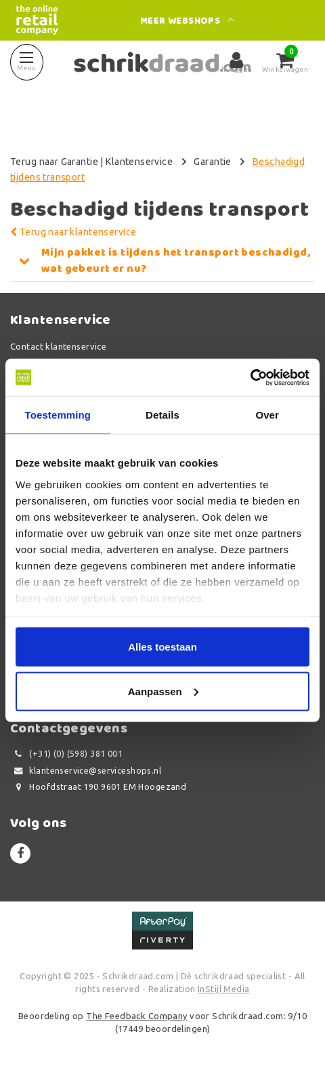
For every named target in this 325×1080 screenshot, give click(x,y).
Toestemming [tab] (58, 415)
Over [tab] (267, 415)
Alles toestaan (162, 647)
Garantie (212, 161)
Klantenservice (139, 161)
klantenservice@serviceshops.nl (85, 771)
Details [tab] (162, 415)
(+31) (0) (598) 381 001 (66, 754)
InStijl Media (223, 988)
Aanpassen (163, 691)
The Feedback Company (136, 1015)
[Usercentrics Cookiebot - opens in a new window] (250, 377)
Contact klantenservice (58, 346)
